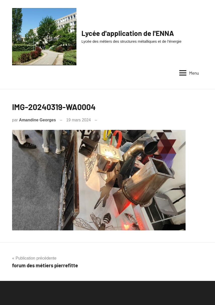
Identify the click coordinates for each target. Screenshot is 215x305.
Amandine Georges (37, 120)
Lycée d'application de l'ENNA (127, 33)
